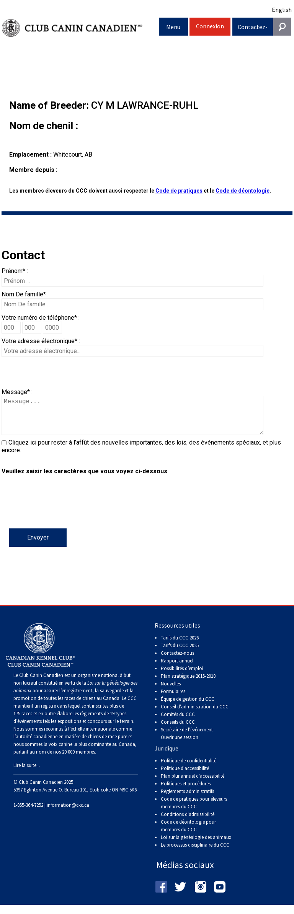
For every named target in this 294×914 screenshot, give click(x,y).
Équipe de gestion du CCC (187, 706)
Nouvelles (171, 691)
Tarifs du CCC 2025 (180, 653)
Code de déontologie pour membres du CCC (188, 833)
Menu (173, 27)
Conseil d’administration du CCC (195, 714)
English (282, 9)
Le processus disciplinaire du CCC (195, 852)
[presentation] (60, 513)
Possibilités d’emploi (182, 676)
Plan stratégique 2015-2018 (188, 683)
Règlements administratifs (187, 799)
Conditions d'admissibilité (187, 822)
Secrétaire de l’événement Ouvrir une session (187, 741)
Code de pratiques (179, 191)
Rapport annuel (177, 668)
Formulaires (173, 699)
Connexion (210, 26)
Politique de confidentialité (188, 768)
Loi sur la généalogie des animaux (196, 845)
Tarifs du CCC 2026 (180, 645)
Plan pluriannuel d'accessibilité (192, 783)
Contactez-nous (253, 29)
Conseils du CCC (178, 729)
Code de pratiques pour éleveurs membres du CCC (194, 810)
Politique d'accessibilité (185, 776)
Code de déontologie (243, 191)
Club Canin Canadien (80, 28)
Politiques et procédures (186, 791)
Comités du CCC (178, 722)
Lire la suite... (26, 773)
